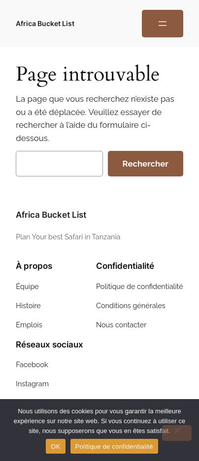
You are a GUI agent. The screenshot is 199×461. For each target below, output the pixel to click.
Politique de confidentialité (114, 446)
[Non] (177, 433)
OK (55, 446)
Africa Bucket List (45, 23)
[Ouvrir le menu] (162, 23)
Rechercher (145, 164)
